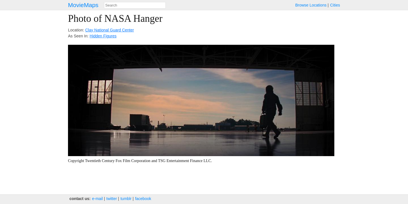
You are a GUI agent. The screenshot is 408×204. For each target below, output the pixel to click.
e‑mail (97, 198)
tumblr (125, 198)
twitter (111, 198)
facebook (143, 198)
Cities (335, 5)
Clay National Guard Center (109, 30)
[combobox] (135, 5)
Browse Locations (311, 5)
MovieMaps (83, 5)
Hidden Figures (103, 36)
